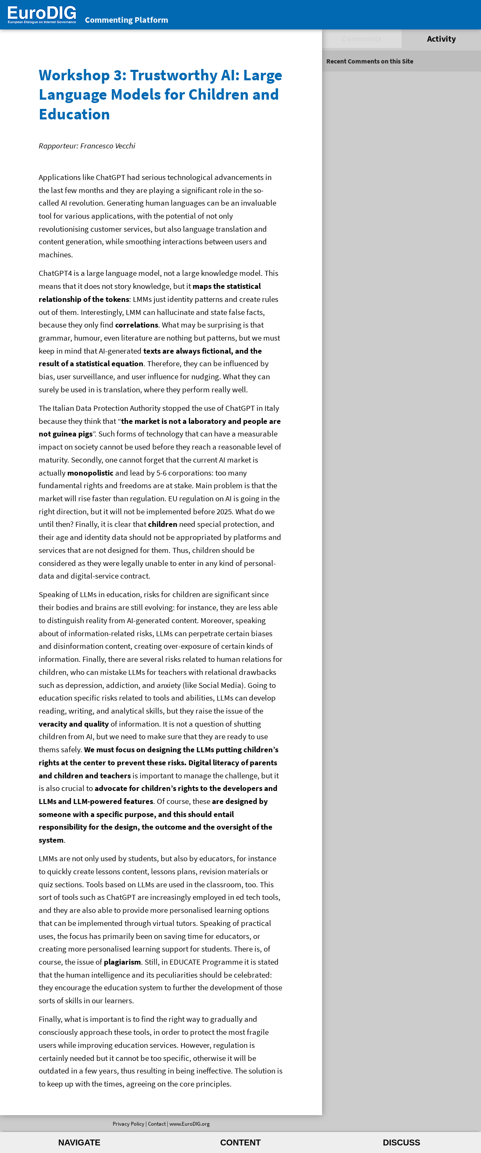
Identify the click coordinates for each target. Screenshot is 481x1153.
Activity (441, 38)
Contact (157, 1123)
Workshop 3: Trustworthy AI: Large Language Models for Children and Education (161, 93)
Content (240, 1142)
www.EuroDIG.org (189, 1123)
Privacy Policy (128, 1123)
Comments (362, 38)
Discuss (401, 1142)
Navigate (79, 1142)
